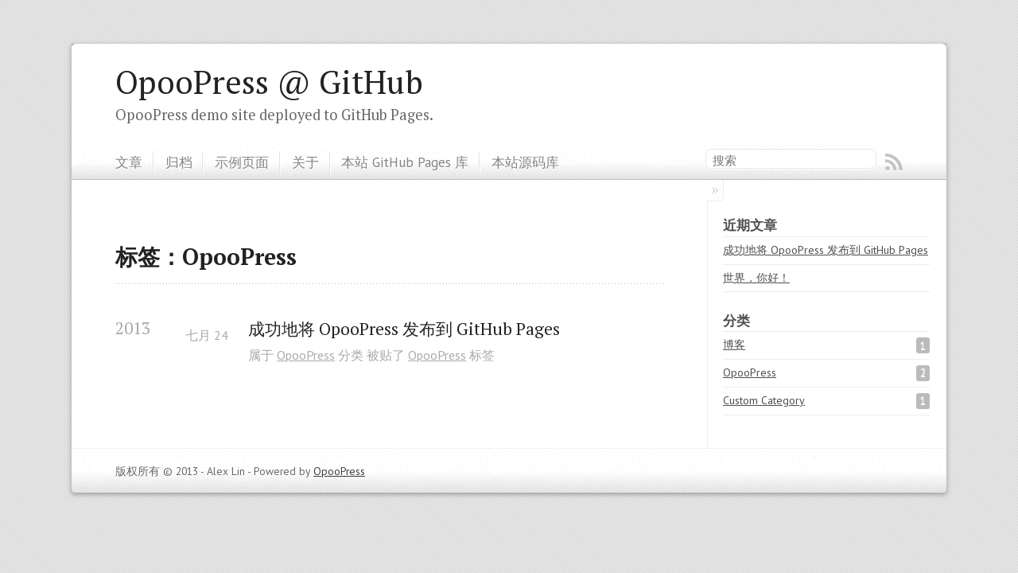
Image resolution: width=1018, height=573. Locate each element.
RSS (894, 162)
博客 (734, 344)
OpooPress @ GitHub (269, 81)
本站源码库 (525, 162)
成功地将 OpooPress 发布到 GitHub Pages (404, 329)
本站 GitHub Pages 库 (404, 162)
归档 (178, 162)
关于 (305, 162)
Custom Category (764, 400)
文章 (128, 162)
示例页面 (242, 162)
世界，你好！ (756, 278)
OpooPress (306, 355)
